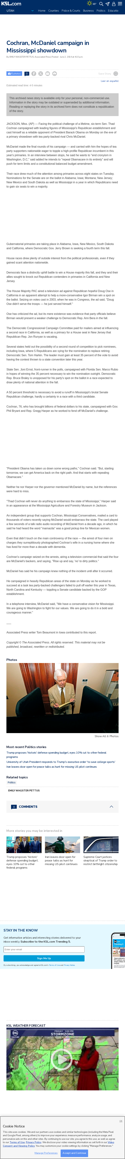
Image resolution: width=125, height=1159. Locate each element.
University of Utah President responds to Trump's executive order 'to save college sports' (60, 762)
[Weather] (91, 3)
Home (41, 11)
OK (120, 1121)
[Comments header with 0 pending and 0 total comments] (62, 807)
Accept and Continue (74, 1153)
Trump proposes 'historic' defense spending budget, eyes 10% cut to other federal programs (22, 862)
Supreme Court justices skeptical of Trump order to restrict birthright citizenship (100, 860)
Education (114, 11)
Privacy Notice (69, 965)
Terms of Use (54, 965)
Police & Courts (71, 11)
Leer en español (110, 81)
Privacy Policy (33, 1142)
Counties (53, 11)
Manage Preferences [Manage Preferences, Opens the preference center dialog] (46, 1153)
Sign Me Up (44, 958)
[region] (62, 1137)
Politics (101, 11)
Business (88, 11)
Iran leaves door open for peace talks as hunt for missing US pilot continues (51, 767)
